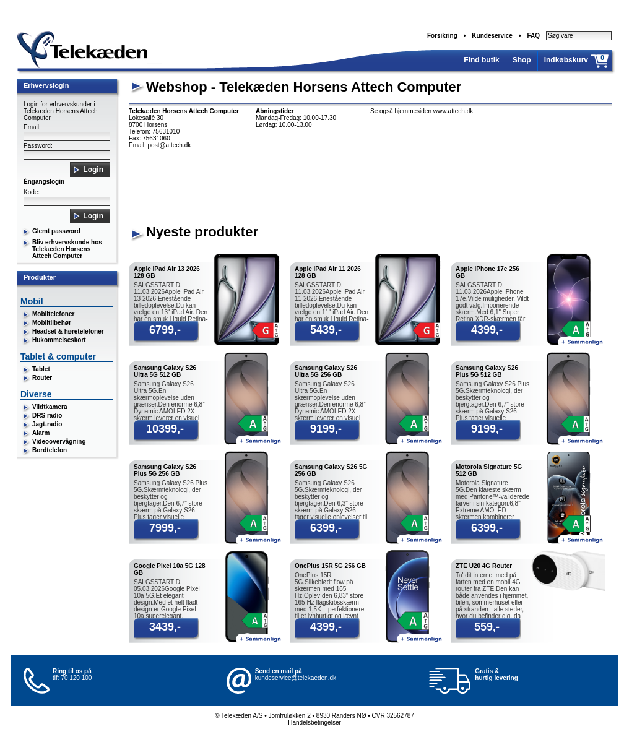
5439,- (326, 330)
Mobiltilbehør (51, 322)
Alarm (41, 432)
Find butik (481, 60)
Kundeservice (492, 35)
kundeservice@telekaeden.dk (295, 678)
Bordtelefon (49, 450)
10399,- (165, 429)
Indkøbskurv (566, 60)
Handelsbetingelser (314, 722)
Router (42, 377)
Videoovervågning (59, 441)
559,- (487, 627)
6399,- (326, 528)
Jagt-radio (47, 424)
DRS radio (47, 415)
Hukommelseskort (59, 340)
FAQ (533, 35)
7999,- (165, 528)
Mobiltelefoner (53, 314)
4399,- (487, 330)
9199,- (326, 429)
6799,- (165, 330)
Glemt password (56, 231)
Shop (522, 60)
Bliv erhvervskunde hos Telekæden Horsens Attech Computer (67, 249)
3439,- (165, 627)
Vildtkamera (49, 406)
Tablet (41, 369)
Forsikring (442, 35)
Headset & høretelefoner (68, 331)
